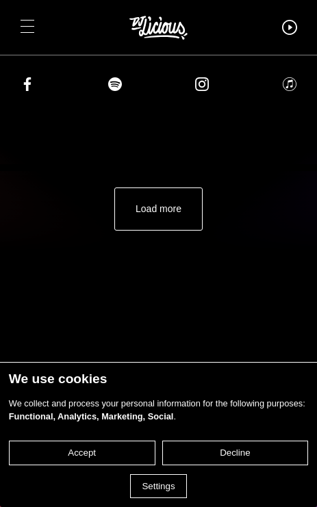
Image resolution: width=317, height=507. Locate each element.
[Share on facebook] (27, 86)
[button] (27, 27)
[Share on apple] (289, 86)
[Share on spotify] (115, 86)
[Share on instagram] (202, 86)
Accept (82, 452)
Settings (158, 486)
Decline (235, 452)
